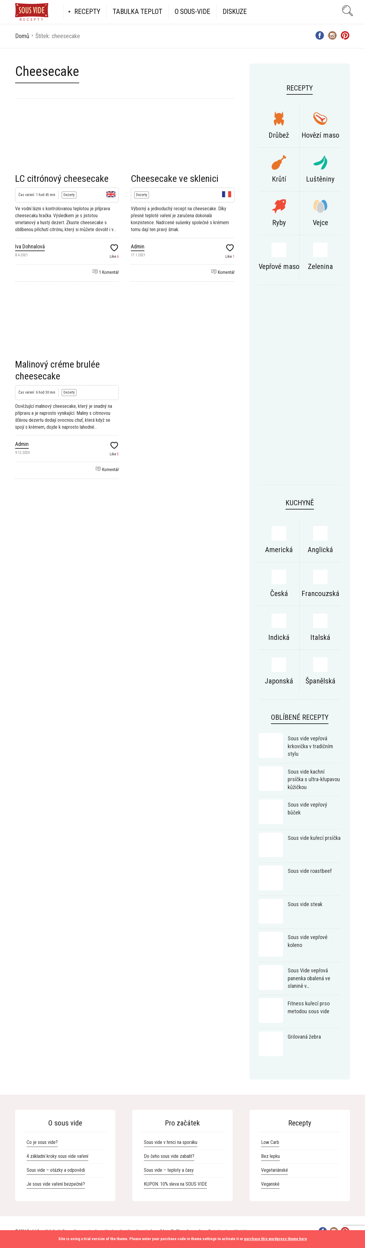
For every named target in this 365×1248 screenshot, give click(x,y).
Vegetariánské (274, 1170)
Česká (279, 593)
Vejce (320, 222)
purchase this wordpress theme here (275, 1239)
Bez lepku (270, 1156)
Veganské (270, 1184)
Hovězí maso (320, 135)
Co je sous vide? (42, 1142)
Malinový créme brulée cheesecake (57, 370)
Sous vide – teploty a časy (169, 1170)
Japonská (279, 681)
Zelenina (320, 266)
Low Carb (270, 1142)
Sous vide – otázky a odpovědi (56, 1170)
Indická (278, 637)
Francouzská (320, 593)
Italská (320, 637)
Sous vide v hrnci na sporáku (170, 1142)
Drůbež (279, 135)
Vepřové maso (279, 266)
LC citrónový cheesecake (61, 178)
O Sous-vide (192, 12)
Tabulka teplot (137, 12)
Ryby (279, 222)
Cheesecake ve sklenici (174, 178)
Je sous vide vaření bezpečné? (56, 1184)
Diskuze (235, 12)
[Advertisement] (300, 388)
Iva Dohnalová (30, 246)
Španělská (320, 681)
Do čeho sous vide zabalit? (169, 1156)
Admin (137, 246)
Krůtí (279, 179)
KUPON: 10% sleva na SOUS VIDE (175, 1184)
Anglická (320, 549)
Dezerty (69, 195)
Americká (279, 549)
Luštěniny (320, 179)
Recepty (87, 12)
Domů (22, 36)
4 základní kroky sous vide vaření (57, 1156)
